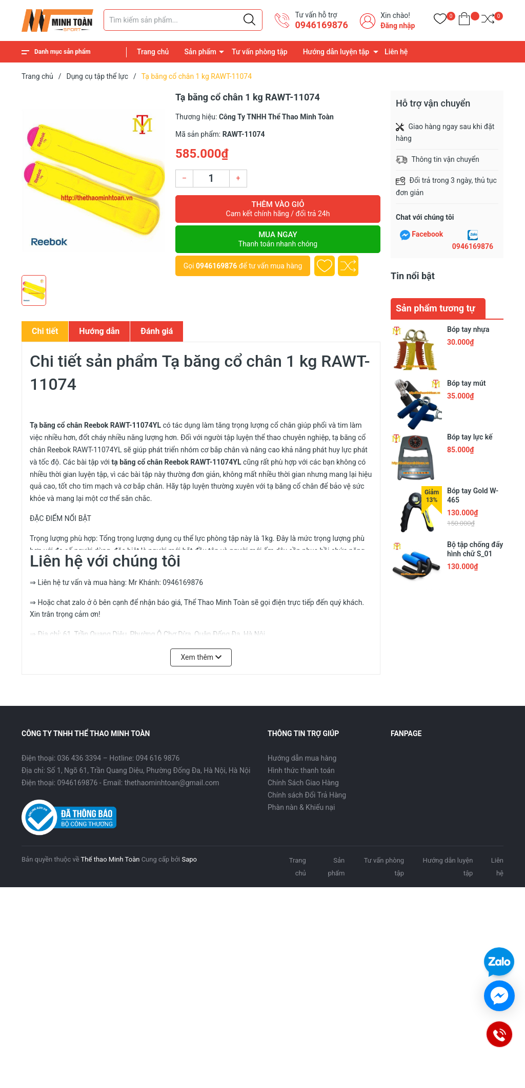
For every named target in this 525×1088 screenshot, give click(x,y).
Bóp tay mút (466, 383)
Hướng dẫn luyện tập (336, 52)
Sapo (189, 859)
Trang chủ (153, 52)
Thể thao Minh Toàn (110, 859)
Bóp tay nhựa (468, 329)
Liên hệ (396, 52)
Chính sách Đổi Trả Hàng (307, 795)
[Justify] (249, 20)
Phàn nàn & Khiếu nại (301, 807)
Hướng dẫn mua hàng (302, 758)
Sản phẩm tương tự (435, 308)
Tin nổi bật (413, 275)
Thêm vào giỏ (278, 209)
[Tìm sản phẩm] (183, 20)
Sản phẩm (200, 52)
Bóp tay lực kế (469, 437)
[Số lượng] (211, 178)
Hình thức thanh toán (301, 770)
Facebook (427, 234)
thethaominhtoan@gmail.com (172, 783)
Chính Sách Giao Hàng (303, 783)
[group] (93, 180)
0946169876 (321, 24)
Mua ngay (278, 239)
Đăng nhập (397, 26)
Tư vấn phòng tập (260, 52)
